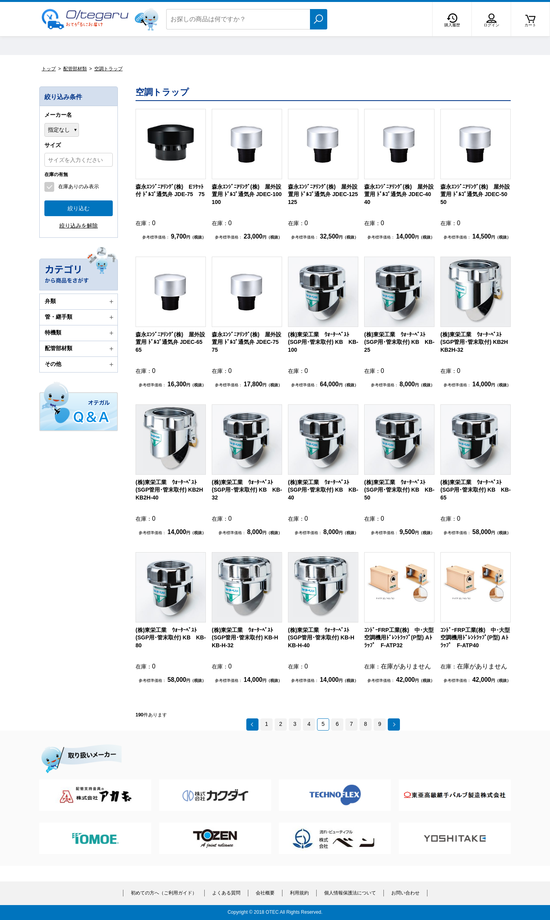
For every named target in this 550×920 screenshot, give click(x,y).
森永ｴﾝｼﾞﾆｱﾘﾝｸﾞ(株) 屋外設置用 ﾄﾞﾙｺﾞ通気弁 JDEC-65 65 (172, 342)
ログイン (491, 25)
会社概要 (265, 893)
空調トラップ (108, 69)
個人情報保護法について (350, 893)
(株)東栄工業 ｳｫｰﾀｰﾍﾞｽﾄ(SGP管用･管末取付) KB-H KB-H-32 (248, 637)
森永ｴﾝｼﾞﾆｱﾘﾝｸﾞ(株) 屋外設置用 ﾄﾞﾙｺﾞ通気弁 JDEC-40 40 (400, 194)
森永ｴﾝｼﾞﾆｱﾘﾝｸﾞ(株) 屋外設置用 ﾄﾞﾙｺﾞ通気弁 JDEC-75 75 (248, 342)
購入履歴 (452, 25)
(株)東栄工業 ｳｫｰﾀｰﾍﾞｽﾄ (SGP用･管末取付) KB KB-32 (247, 490)
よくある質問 (226, 893)
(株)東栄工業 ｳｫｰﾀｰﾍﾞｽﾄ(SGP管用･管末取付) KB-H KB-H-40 (324, 637)
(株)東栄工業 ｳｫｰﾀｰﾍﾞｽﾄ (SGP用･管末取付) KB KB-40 (323, 490)
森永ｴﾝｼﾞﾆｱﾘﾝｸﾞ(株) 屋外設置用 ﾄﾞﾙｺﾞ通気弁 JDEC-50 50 (476, 194)
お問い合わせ (405, 893)
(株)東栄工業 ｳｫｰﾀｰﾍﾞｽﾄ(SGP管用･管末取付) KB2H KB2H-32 (476, 342)
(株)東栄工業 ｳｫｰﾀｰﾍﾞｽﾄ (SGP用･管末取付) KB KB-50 (399, 490)
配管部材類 (75, 69)
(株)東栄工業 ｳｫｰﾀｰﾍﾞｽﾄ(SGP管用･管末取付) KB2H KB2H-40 (172, 490)
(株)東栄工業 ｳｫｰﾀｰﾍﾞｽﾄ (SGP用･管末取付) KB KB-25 (399, 342)
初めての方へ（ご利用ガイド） (164, 893)
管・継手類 (80, 317)
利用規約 (299, 893)
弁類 (80, 301)
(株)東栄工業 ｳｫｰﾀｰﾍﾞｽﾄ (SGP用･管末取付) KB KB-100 (323, 342)
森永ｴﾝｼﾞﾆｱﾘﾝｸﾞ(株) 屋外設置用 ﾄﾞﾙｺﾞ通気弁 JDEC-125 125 (325, 194)
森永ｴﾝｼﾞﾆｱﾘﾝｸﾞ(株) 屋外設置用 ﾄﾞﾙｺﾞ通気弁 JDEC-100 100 (249, 194)
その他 (80, 364)
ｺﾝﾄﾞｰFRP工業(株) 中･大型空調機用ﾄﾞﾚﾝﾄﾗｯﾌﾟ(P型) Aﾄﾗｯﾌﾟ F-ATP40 (475, 637)
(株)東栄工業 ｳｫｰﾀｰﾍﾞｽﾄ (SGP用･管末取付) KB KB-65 (475, 490)
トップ (49, 69)
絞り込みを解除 (78, 225)
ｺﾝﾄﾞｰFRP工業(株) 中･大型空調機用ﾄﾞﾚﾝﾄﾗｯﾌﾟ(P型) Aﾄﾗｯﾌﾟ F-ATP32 (399, 637)
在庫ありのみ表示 (78, 186)
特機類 (80, 333)
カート (530, 25)
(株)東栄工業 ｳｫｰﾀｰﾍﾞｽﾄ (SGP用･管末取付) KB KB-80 (171, 637)
